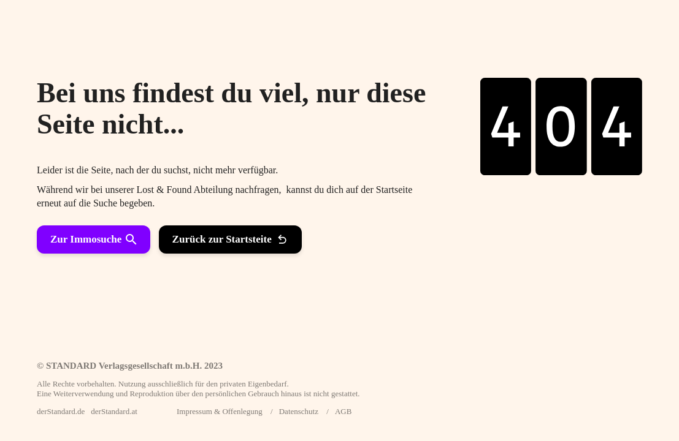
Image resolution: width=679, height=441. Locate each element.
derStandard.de (61, 411)
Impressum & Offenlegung (220, 411)
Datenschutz (298, 411)
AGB (343, 411)
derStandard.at (114, 411)
